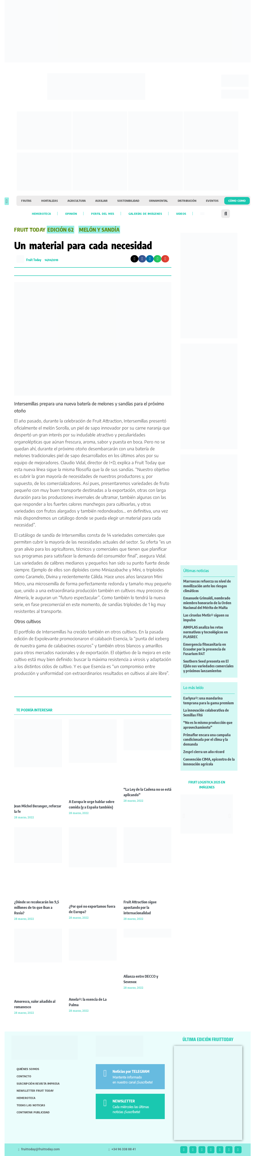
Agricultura (76, 200)
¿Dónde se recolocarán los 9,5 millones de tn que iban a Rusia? (36, 907)
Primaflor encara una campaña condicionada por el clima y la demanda (207, 740)
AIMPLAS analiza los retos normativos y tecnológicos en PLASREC (205, 632)
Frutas (26, 200)
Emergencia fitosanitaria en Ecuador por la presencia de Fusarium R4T (204, 649)
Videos (181, 213)
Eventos (212, 200)
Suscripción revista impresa (38, 1083)
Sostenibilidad (128, 200)
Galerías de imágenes (145, 213)
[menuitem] (202, 213)
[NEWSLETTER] (105, 1103)
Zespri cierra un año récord (203, 751)
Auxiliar (101, 200)
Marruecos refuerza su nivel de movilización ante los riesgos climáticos (207, 586)
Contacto (24, 1076)
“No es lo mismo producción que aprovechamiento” (207, 725)
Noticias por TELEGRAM (131, 1071)
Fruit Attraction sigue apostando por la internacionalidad (140, 907)
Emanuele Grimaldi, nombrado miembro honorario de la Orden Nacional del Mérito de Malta (207, 603)
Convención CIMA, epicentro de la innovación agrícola (209, 761)
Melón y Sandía (99, 229)
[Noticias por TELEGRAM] (105, 1073)
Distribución (187, 200)
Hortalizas (49, 200)
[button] (7, 201)
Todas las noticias (31, 1105)
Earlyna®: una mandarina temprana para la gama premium (208, 700)
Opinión (71, 213)
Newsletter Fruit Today (35, 1090)
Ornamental (158, 200)
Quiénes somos (28, 1069)
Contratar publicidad (33, 1112)
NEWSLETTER (124, 1101)
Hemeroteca (41, 213)
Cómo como (237, 200)
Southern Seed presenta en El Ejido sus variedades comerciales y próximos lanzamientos (208, 666)
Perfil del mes (102, 213)
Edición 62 (60, 229)
